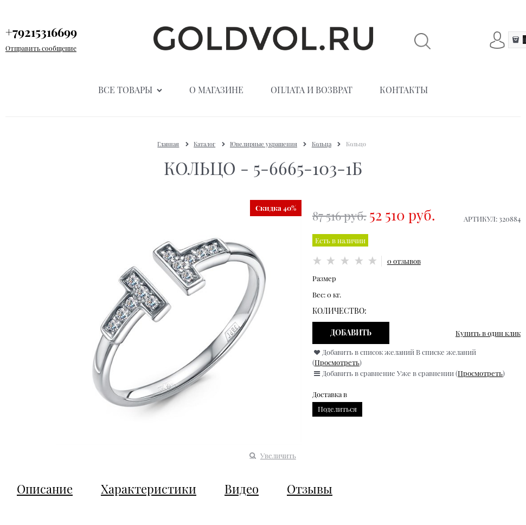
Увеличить (278, 455)
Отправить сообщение (40, 48)
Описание (45, 489)
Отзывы (309, 489)
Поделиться (337, 408)
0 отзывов (404, 260)
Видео (241, 489)
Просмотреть (337, 362)
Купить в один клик (488, 333)
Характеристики (148, 489)
